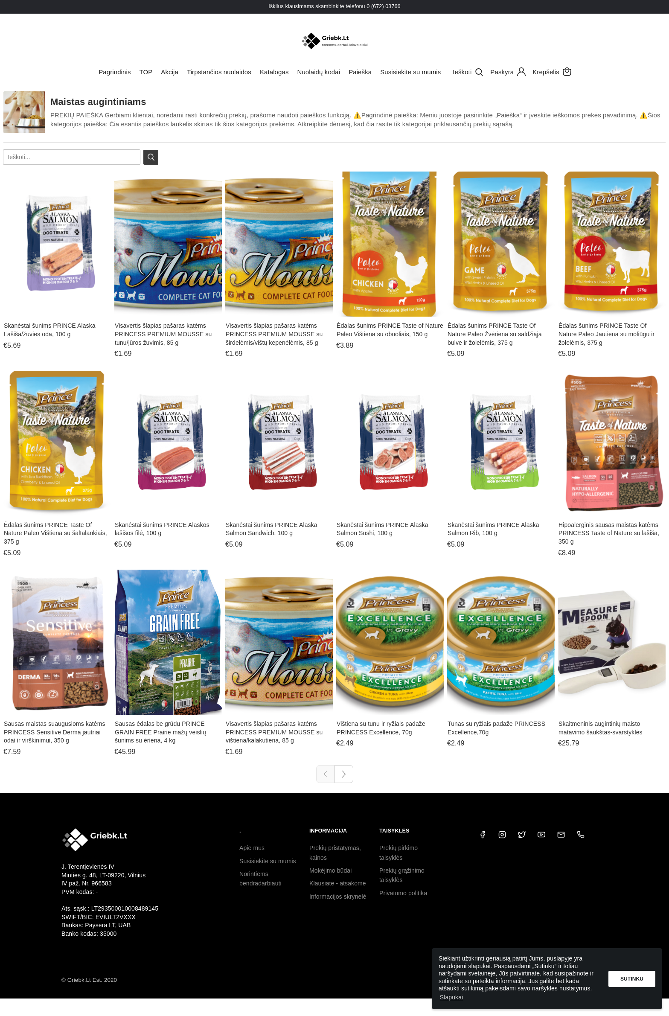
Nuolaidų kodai (318, 72)
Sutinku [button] (631, 979)
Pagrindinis (115, 72)
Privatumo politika (403, 893)
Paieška (360, 72)
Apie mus (252, 847)
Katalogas (274, 72)
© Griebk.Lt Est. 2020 (89, 980)
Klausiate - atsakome (337, 883)
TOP (145, 72)
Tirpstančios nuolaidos (219, 72)
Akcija (169, 72)
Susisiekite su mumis (410, 72)
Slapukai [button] (451, 997)
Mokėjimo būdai (330, 870)
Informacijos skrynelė (337, 896)
